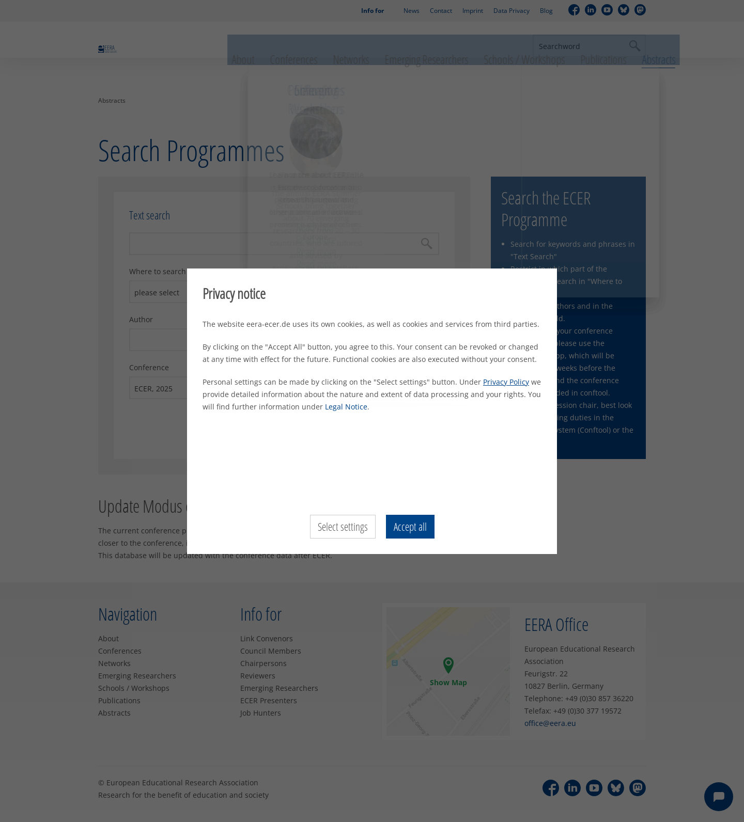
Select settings (342, 526)
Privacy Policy (506, 382)
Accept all (411, 526)
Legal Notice (346, 407)
